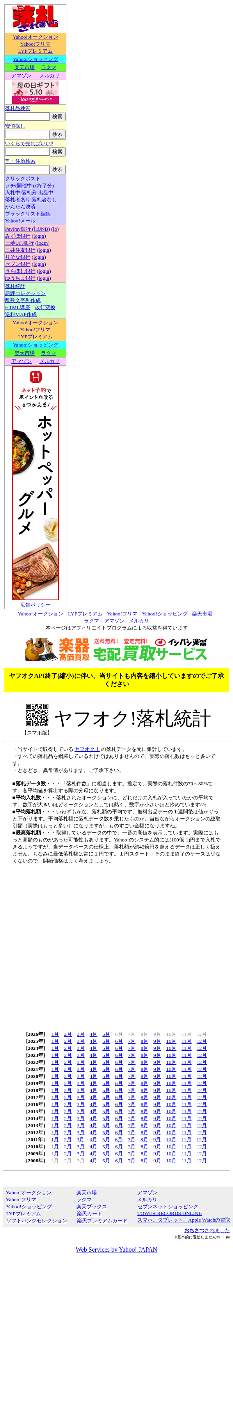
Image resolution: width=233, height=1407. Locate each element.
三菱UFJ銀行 (19, 243)
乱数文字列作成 (23, 300)
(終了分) (44, 186)
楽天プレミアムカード (102, 1221)
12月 (202, 1041)
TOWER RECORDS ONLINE (169, 1213)
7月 (132, 1041)
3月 (81, 1034)
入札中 (12, 193)
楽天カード (89, 1214)
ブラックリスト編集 (28, 214)
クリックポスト (23, 178)
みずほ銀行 (17, 236)
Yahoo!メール (20, 221)
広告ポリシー (35, 605)
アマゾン (21, 75)
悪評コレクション (25, 293)
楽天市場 (24, 67)
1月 (55, 1034)
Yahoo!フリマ (35, 44)
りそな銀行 (17, 257)
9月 (157, 1041)
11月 (186, 1041)
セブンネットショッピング (167, 1207)
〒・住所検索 (20, 161)
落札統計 (15, 286)
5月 (106, 1034)
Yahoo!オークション (35, 37)
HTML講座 (17, 307)
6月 (119, 1041)
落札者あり (17, 200)
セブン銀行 (17, 264)
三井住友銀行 (20, 250)
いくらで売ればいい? (29, 143)
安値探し (15, 126)
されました (207, 1230)
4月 (94, 1034)
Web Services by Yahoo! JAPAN (116, 1249)
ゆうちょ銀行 (20, 278)
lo (55, 229)
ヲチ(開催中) (19, 186)
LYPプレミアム (35, 51)
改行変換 (45, 307)
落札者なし (44, 200)
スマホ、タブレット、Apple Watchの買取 (183, 1220)
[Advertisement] (73, 945)
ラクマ (48, 67)
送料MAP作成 (21, 314)
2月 (68, 1034)
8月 (144, 1041)
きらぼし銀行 (20, 271)
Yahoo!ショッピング (35, 59)
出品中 (45, 193)
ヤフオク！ (87, 749)
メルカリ (49, 75)
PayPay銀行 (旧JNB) (27, 229)
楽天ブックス (91, 1207)
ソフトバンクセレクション (36, 1221)
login (39, 236)
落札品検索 (17, 108)
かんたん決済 (20, 207)
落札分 (29, 193)
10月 (171, 1041)
